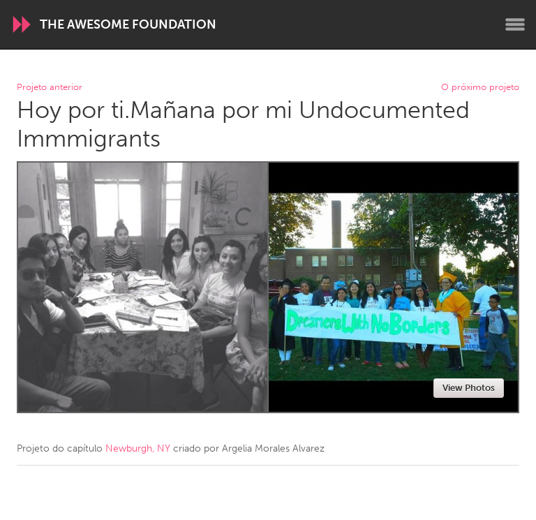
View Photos (468, 387)
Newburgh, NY (137, 448)
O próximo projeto (480, 87)
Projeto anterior (49, 87)
